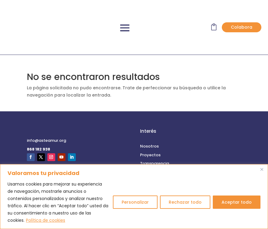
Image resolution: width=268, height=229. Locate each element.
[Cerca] (261, 169)
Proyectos (150, 121)
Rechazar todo (185, 202)
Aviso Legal (151, 160)
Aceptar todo (237, 202)
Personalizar (135, 202)
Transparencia (154, 130)
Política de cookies (45, 220)
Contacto (37, 160)
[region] (134, 196)
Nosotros (149, 113)
